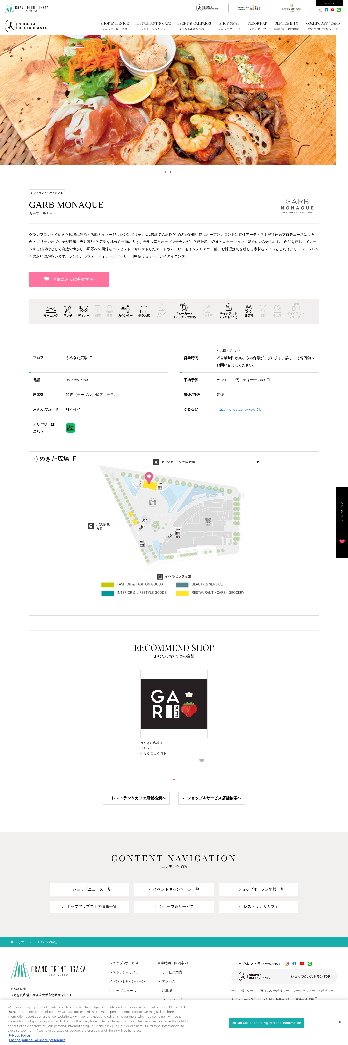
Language (329, 3)
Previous (11, 103)
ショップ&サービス (124, 966)
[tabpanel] (168, 103)
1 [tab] (165, 175)
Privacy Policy (19, 1039)
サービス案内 (172, 975)
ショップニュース (122, 994)
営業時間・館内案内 (172, 966)
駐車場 (167, 994)
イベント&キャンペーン (127, 985)
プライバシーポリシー (273, 994)
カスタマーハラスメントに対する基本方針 (261, 1003)
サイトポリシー (242, 994)
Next (324, 103)
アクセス (168, 985)
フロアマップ (172, 1003)
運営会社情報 (304, 1003)
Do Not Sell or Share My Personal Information (266, 1027)
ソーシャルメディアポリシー (313, 994)
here (13, 1016)
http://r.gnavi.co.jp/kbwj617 (239, 412)
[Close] (340, 1026)
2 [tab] (170, 175)
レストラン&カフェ (124, 975)
